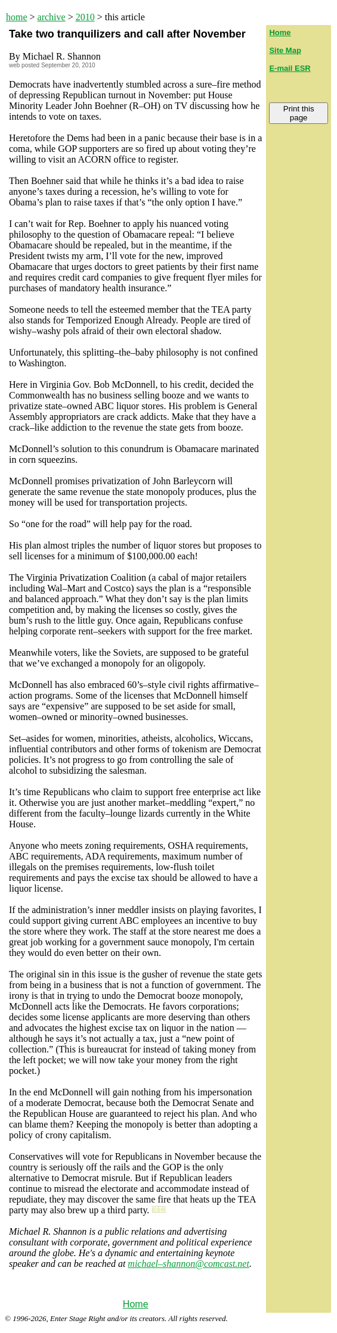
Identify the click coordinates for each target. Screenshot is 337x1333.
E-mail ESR (289, 68)
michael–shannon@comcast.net (188, 1264)
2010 (85, 17)
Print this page (298, 113)
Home (136, 1304)
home (16, 17)
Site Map (285, 50)
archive (52, 17)
